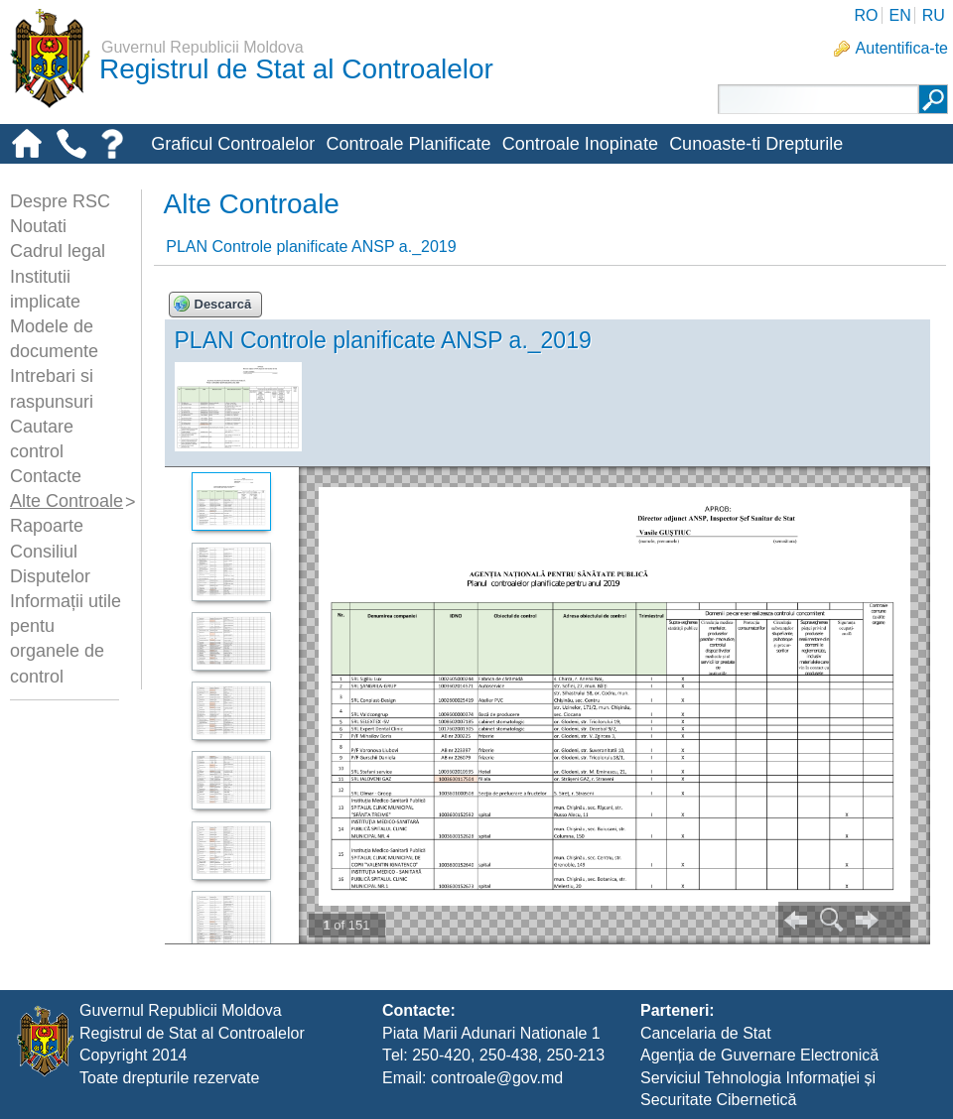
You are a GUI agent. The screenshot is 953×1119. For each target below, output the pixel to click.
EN (899, 15)
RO (866, 15)
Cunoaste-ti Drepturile (756, 144)
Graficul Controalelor (233, 144)
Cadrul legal (57, 251)
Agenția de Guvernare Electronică (759, 1055)
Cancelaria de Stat (705, 1033)
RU (933, 15)
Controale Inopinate (580, 144)
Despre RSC (60, 201)
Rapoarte (46, 526)
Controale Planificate (408, 144)
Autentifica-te (902, 48)
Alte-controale (206, 176)
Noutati (38, 226)
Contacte (45, 476)
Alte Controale (66, 501)
